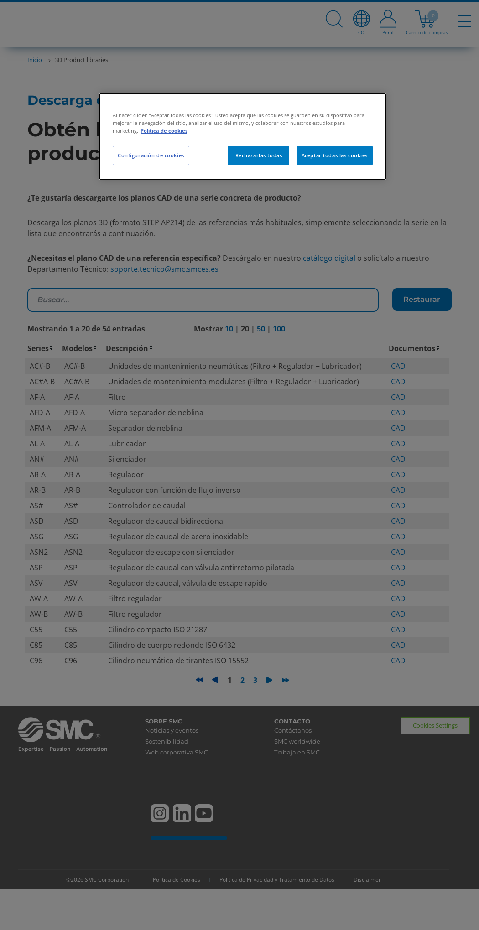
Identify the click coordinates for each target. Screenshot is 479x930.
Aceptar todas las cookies (335, 155)
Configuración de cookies (151, 155)
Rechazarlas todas (258, 155)
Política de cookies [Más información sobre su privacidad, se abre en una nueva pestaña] (164, 130)
